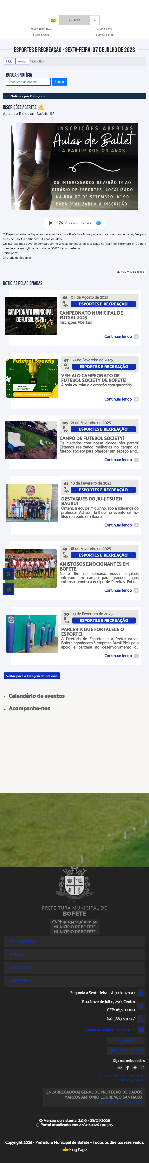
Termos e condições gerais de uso (121, 1075)
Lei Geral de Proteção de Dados (120, 1102)
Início (9, 61)
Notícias (22, 61)
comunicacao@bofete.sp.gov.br (108, 1030)
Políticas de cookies (131, 1080)
